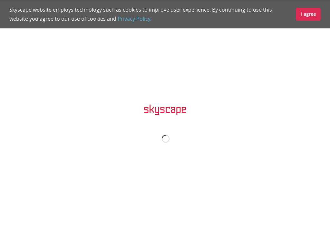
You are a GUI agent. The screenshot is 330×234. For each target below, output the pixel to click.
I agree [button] (308, 14)
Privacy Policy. (134, 18)
